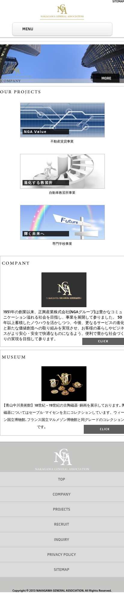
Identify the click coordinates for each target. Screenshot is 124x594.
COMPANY (62, 494)
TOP (61, 479)
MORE (106, 78)
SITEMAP (118, 1)
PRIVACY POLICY (61, 554)
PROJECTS (61, 509)
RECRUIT (61, 524)
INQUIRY (61, 539)
